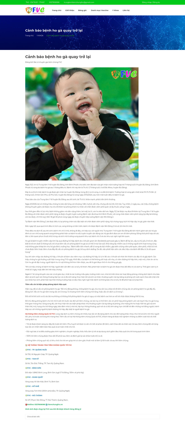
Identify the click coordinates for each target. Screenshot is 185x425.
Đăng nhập (146, 2)
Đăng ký (156, 2)
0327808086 (54, 2)
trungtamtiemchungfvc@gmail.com (79, 2)
